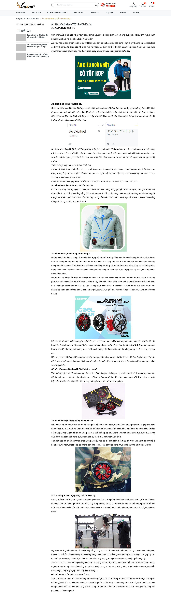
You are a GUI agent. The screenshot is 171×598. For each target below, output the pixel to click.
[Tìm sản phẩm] (75, 5)
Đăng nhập (133, 6)
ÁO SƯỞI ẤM (94, 13)
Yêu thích (143, 6)
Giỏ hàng (152, 6)
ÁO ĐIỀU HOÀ (78, 13)
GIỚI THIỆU (36, 13)
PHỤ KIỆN (109, 13)
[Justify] (96, 5)
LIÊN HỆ (136, 13)
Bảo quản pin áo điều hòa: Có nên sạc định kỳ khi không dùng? (37, 37)
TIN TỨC (123, 13)
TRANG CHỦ (21, 13)
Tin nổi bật (24, 30)
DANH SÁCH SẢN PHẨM (56, 13)
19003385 (110, 6)
